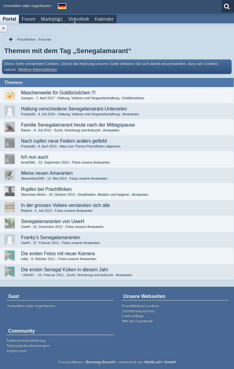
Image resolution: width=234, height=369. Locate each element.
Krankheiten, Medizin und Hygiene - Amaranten (113, 194)
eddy (24, 259)
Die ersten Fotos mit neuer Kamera (58, 253)
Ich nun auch (34, 157)
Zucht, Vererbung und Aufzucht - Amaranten (87, 130)
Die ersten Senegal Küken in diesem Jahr (64, 269)
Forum (28, 19)
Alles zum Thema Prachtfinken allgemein (90, 146)
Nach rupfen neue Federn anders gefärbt (64, 141)
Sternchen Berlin (33, 194)
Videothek (78, 19)
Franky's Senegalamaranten (50, 237)
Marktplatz (52, 19)
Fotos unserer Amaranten (91, 162)
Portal (9, 19)
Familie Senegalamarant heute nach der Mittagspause (78, 124)
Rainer (26, 130)
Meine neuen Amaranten (47, 173)
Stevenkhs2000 (32, 178)
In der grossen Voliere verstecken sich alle (65, 205)
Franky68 (28, 114)
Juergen (27, 98)
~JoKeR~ (28, 275)
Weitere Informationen (37, 69)
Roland (26, 210)
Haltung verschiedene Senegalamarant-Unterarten (74, 108)
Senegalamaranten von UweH (52, 221)
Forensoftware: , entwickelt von (117, 362)
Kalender (104, 19)
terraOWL (28, 162)
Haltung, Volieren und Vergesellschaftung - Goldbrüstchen (101, 98)
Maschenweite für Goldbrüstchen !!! (58, 92)
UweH (25, 227)
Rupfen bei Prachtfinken (46, 189)
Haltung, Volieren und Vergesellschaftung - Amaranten (98, 114)
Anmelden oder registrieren (27, 5)
